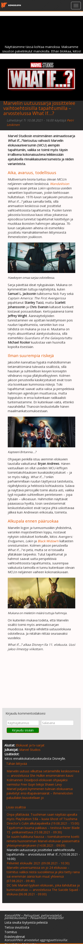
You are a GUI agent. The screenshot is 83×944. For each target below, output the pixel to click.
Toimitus (10, 932)
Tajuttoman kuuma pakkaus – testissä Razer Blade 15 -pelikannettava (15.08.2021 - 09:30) (43, 830)
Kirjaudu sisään (23, 730)
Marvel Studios (30, 750)
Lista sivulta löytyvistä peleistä (26, 922)
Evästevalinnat (14, 936)
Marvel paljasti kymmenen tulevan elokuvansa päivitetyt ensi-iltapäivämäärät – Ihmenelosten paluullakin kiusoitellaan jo (40, 793)
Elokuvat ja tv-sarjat (30, 745)
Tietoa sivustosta (16, 927)
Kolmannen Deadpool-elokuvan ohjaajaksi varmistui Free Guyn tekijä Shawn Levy (37, 782)
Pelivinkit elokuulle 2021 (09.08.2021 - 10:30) (38, 863)
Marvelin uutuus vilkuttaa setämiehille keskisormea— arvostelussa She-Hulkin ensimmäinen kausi (43, 773)
